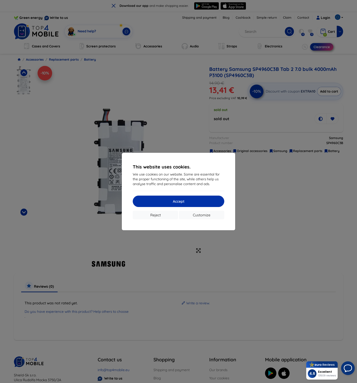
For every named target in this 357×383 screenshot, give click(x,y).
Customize (201, 215)
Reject (155, 215)
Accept (178, 201)
